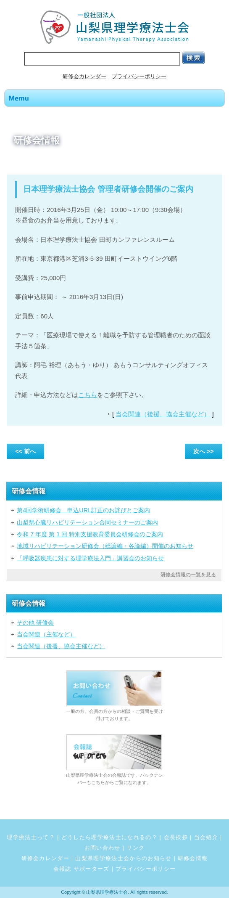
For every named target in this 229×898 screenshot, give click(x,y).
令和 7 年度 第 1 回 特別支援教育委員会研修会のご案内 (90, 534)
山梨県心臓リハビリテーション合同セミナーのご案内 (87, 522)
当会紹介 (206, 837)
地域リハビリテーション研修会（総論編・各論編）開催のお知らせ (105, 546)
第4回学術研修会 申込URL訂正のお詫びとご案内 (83, 510)
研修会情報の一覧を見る (188, 574)
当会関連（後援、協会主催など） (163, 414)
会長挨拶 (176, 837)
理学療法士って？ (31, 837)
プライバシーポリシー (139, 76)
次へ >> (203, 451)
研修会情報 (193, 858)
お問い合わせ (102, 848)
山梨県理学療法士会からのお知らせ (123, 858)
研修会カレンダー (84, 76)
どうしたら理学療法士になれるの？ (109, 837)
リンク (135, 848)
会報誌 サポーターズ (81, 869)
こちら (87, 394)
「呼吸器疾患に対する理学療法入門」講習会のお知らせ (90, 558)
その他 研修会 (35, 622)
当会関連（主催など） (46, 634)
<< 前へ (25, 451)
